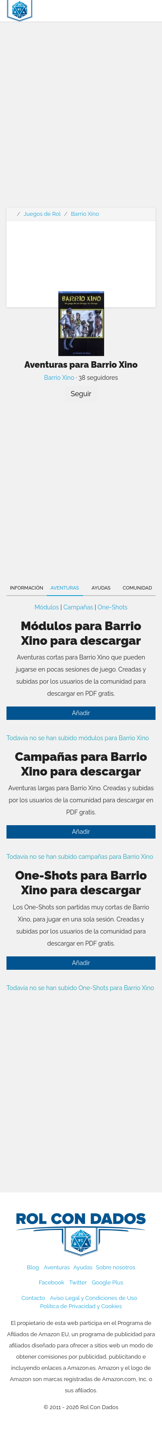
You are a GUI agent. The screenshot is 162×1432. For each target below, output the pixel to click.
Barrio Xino (85, 214)
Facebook (51, 1282)
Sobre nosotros (115, 1267)
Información (26, 588)
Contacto (33, 1298)
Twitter (78, 1282)
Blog (33, 1267)
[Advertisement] (81, 120)
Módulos (47, 607)
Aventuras (65, 588)
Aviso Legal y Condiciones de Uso (93, 1298)
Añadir (81, 713)
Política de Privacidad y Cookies (81, 1306)
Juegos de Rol (42, 214)
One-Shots (112, 607)
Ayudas (101, 588)
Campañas (78, 607)
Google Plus (107, 1282)
